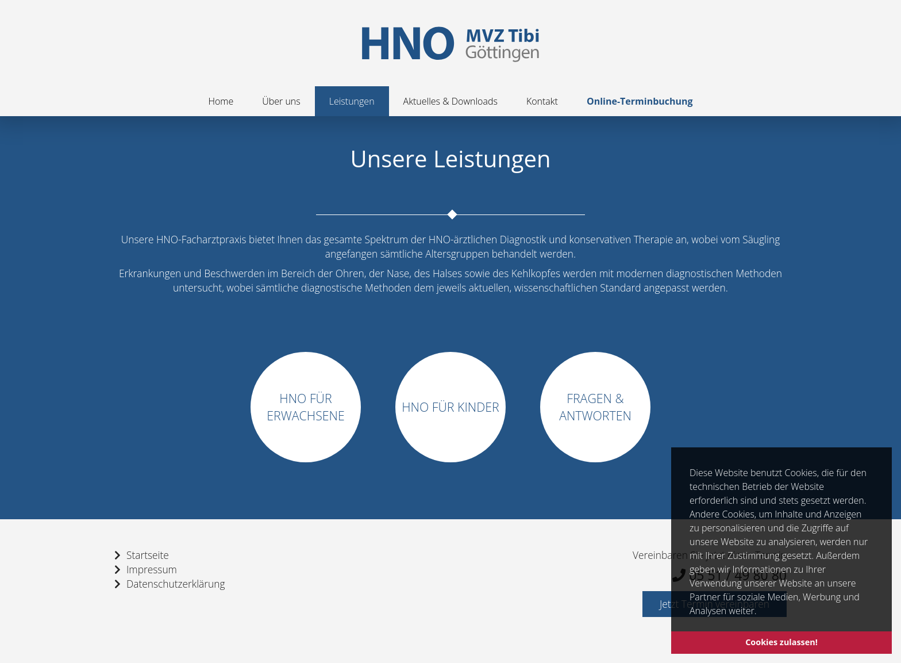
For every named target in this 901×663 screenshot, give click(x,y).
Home (220, 101)
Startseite (147, 555)
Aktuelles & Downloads (450, 101)
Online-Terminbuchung (640, 101)
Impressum (151, 569)
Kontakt (542, 101)
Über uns (281, 101)
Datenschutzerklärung (175, 584)
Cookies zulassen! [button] (781, 642)
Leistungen (352, 101)
